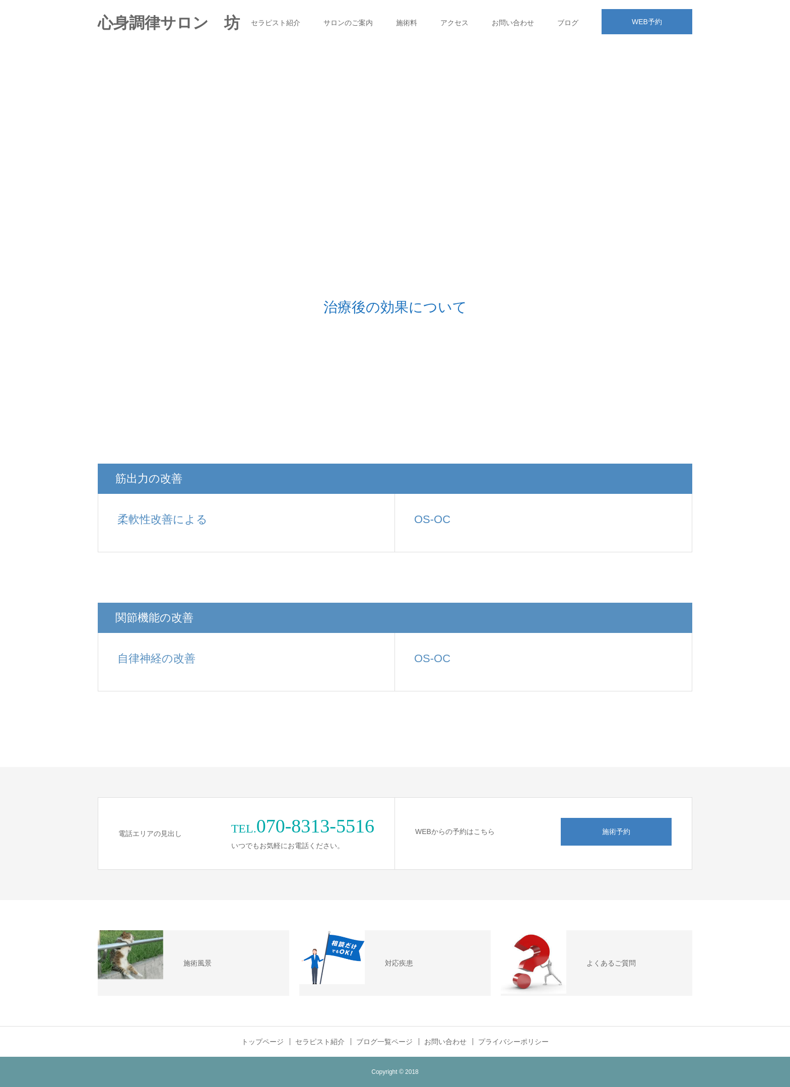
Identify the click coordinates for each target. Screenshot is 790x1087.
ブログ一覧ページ (384, 1041)
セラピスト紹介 (275, 23)
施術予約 (616, 831)
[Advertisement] (395, 120)
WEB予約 (647, 22)
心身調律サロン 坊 (169, 23)
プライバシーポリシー (513, 1041)
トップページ (262, 1041)
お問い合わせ (513, 23)
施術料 (406, 23)
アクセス (454, 23)
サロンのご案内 (348, 23)
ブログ (567, 23)
